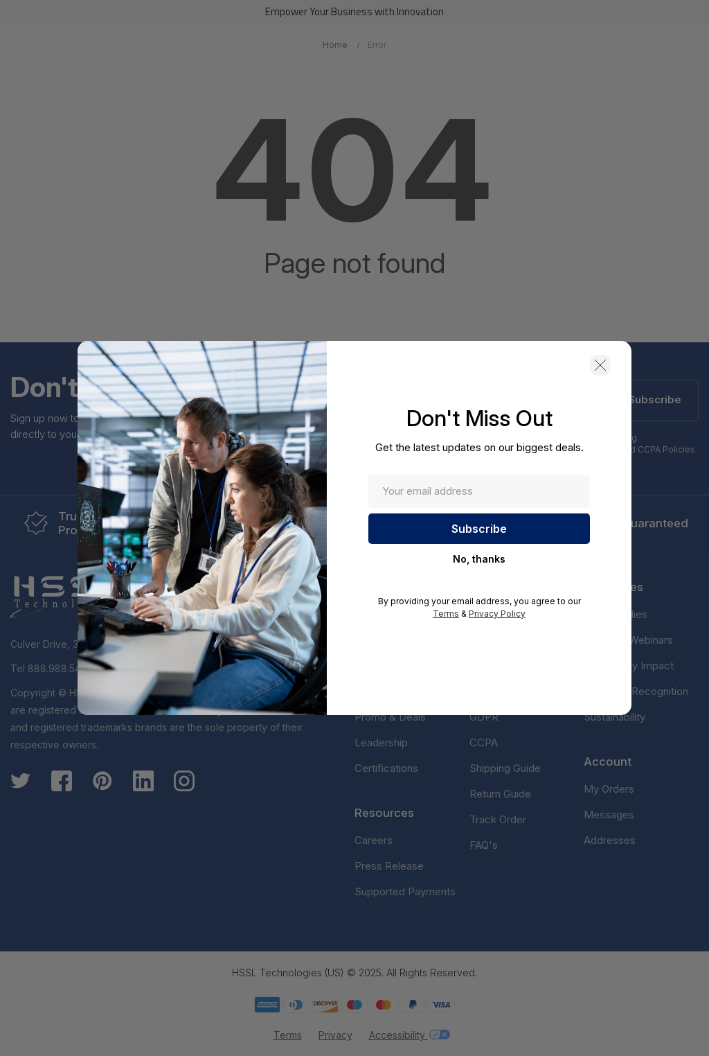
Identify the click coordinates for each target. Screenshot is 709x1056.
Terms (446, 613)
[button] (600, 365)
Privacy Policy (497, 613)
